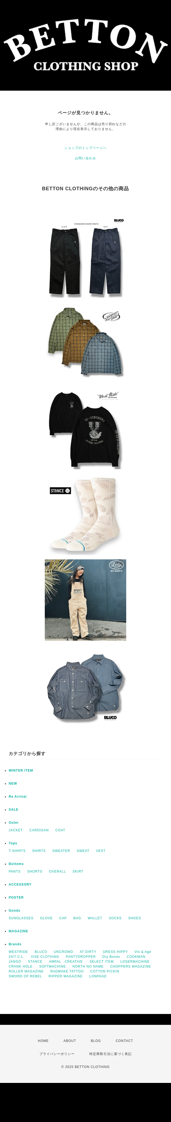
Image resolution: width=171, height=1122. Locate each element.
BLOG (96, 1041)
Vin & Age (143, 952)
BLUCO (41, 952)
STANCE (35, 961)
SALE (13, 810)
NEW (13, 783)
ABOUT (70, 1041)
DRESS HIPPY (115, 952)
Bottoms (16, 864)
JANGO (15, 961)
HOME (43, 1041)
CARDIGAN (39, 830)
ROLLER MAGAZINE (26, 971)
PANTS (15, 871)
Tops (13, 843)
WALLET (95, 918)
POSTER (16, 897)
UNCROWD (63, 952)
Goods (14, 910)
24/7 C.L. (16, 957)
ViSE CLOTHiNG (45, 957)
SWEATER (61, 851)
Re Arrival (18, 796)
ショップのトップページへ (85, 148)
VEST (101, 851)
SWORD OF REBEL (25, 976)
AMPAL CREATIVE (66, 961)
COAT (60, 830)
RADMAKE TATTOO (67, 971)
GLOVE (46, 918)
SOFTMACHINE (52, 966)
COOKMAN (136, 957)
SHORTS (34, 871)
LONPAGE (98, 976)
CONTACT (124, 1041)
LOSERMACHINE (135, 961)
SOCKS (115, 918)
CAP (63, 918)
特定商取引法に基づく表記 (110, 1054)
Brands (15, 944)
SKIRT (77, 871)
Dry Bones (111, 957)
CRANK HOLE (21, 966)
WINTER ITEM (21, 770)
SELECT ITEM (102, 961)
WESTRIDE (18, 952)
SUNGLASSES (21, 918)
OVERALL (57, 871)
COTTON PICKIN (104, 971)
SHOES (134, 918)
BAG (77, 918)
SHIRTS (39, 851)
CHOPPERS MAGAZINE (130, 966)
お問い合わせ (85, 158)
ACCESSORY (20, 884)
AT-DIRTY (88, 952)
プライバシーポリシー (57, 1054)
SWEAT (83, 851)
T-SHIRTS (17, 851)
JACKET (16, 830)
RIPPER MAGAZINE (66, 976)
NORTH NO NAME (88, 966)
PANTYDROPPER (81, 957)
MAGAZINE (18, 931)
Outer (14, 823)
